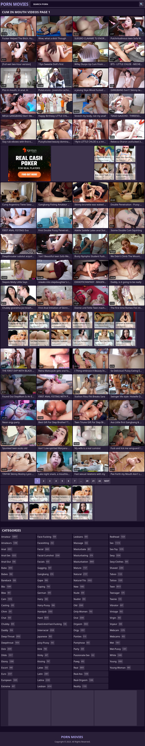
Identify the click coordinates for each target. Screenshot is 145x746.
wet (115, 643)
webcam (117, 630)
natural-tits (83, 580)
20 (87, 481)
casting (8, 605)
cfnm (6, 611)
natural (81, 574)
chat (6, 618)
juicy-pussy (46, 643)
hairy (43, 599)
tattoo (116, 580)
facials (44, 562)
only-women (83, 611)
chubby (8, 624)
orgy (79, 630)
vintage (116, 611)
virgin (115, 618)
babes (7, 574)
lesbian (45, 686)
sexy (115, 555)
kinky (43, 655)
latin (43, 674)
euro (6, 674)
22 (100, 481)
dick (6, 649)
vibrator (117, 605)
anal (6, 549)
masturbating (83, 555)
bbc (6, 587)
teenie (116, 599)
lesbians (81, 537)
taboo (116, 574)
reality (80, 686)
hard (43, 618)
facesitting (46, 543)
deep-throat (11, 636)
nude (79, 593)
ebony (7, 661)
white (116, 655)
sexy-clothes (119, 562)
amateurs (9, 543)
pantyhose (82, 643)
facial (44, 549)
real (79, 668)
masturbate (82, 549)
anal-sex (9, 555)
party (79, 649)
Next (106, 481)
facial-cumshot (49, 555)
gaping (44, 587)
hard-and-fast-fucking (52, 624)
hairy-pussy (46, 605)
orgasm (81, 624)
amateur (9, 537)
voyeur (116, 624)
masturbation (84, 562)
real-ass (81, 674)
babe (7, 568)
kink (42, 649)
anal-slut (8, 562)
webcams (117, 636)
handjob (45, 611)
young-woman (120, 668)
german (45, 593)
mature (81, 568)
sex (115, 543)
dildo (7, 655)
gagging (45, 568)
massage (81, 543)
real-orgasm (84, 680)
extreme (8, 686)
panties (80, 636)
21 (93, 481)
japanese (45, 636)
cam (6, 599)
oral (79, 618)
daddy (7, 630)
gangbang (46, 574)
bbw (6, 593)
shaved (117, 568)
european (9, 680)
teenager (117, 593)
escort (7, 668)
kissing (44, 661)
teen (115, 587)
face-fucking (47, 537)
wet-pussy (118, 649)
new (79, 587)
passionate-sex (84, 655)
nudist (80, 599)
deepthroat (10, 643)
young (116, 661)
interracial (46, 630)
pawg (79, 661)
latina (44, 680)
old (79, 605)
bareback (8, 580)
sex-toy (117, 549)
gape (43, 580)
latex (43, 668)
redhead (118, 537)
